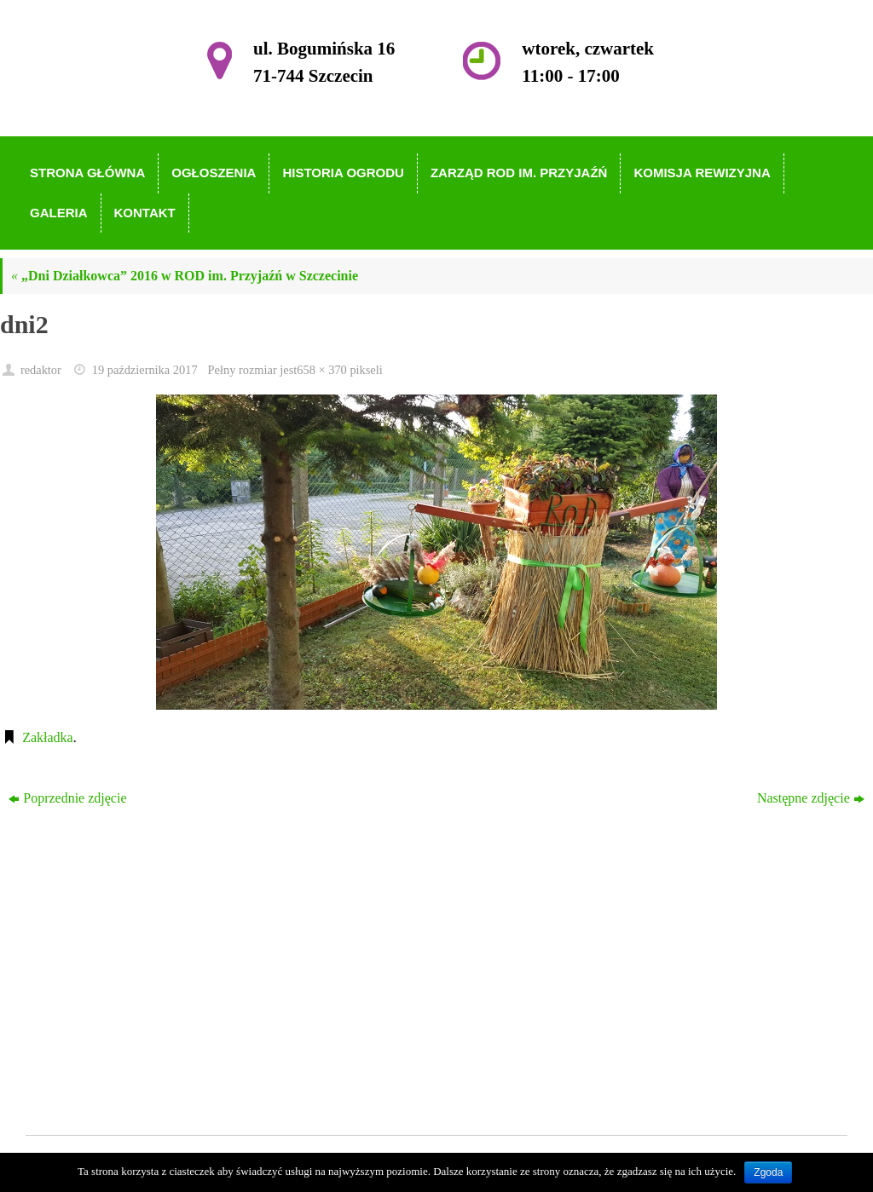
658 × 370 (321, 370)
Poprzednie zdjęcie (67, 798)
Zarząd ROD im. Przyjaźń (418, 994)
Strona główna (386, 920)
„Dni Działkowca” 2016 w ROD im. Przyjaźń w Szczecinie (184, 275)
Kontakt (369, 1068)
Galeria (367, 1043)
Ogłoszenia (377, 945)
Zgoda (768, 1172)
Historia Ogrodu (391, 970)
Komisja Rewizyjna (401, 1018)
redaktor (40, 370)
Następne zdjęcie (810, 798)
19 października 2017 (145, 370)
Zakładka (47, 737)
